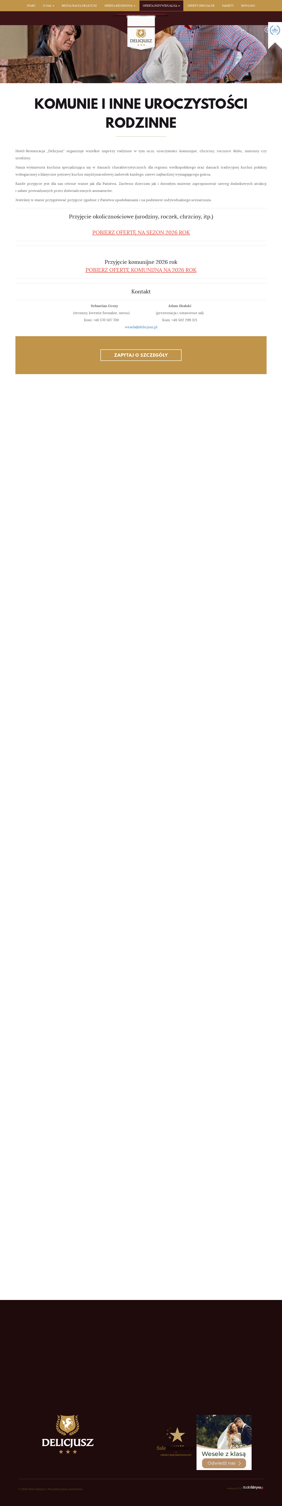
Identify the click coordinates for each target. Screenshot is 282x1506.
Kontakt (133, 17)
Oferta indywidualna (161, 6)
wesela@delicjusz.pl (141, 327)
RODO (151, 17)
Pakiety (228, 6)
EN (251, 30)
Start (31, 6)
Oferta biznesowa (119, 6)
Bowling (248, 6)
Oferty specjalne (201, 6)
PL (243, 30)
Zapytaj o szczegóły (141, 355)
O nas (48, 6)
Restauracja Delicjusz (79, 6)
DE (259, 30)
